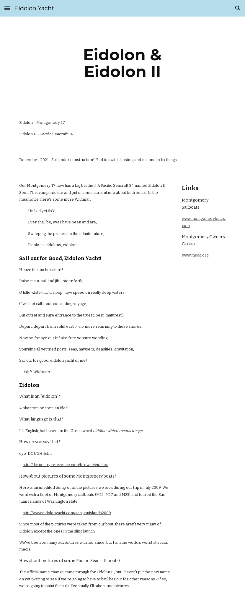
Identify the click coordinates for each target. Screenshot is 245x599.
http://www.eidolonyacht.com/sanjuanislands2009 (67, 513)
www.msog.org (195, 255)
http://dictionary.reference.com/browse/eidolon (65, 464)
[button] (7, 8)
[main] (122, 63)
